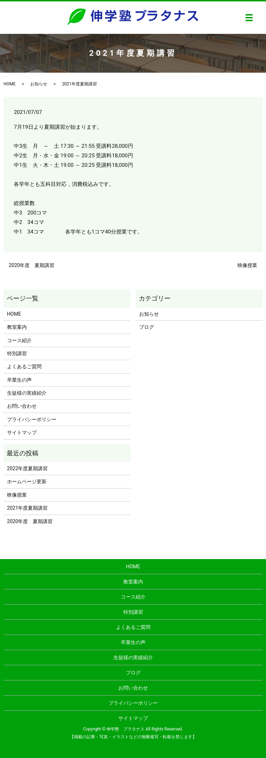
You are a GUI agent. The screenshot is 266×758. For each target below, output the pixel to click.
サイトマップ (22, 432)
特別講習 (17, 353)
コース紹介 (19, 340)
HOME (10, 83)
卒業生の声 (19, 380)
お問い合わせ (22, 406)
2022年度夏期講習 (27, 468)
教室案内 (17, 327)
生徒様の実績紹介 (27, 393)
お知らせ (38, 83)
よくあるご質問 (24, 366)
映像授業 (247, 265)
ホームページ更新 (27, 481)
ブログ (146, 327)
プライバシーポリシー (31, 419)
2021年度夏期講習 (27, 508)
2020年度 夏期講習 (31, 265)
